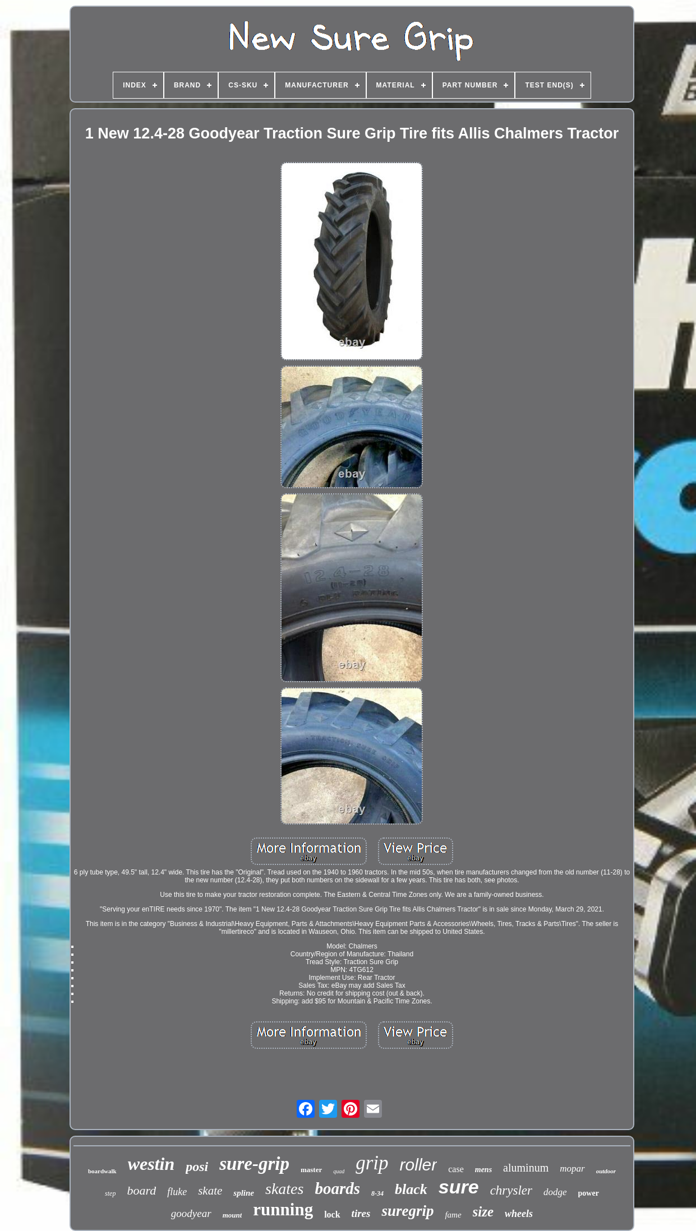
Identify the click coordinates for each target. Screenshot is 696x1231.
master (311, 1169)
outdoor (606, 1171)
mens (483, 1169)
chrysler (511, 1190)
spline (243, 1192)
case (456, 1169)
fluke (177, 1191)
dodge (555, 1192)
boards (337, 1188)
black (411, 1189)
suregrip (407, 1210)
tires (361, 1213)
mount (232, 1215)
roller (418, 1164)
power (588, 1193)
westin (151, 1164)
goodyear (191, 1213)
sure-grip (254, 1164)
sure (459, 1186)
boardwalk (102, 1171)
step (110, 1193)
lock (332, 1214)
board (141, 1190)
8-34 (377, 1193)
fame (453, 1214)
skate (210, 1190)
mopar (572, 1168)
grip (372, 1163)
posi (197, 1166)
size (483, 1211)
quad (338, 1171)
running (283, 1209)
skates (284, 1188)
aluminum (525, 1167)
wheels (519, 1213)
